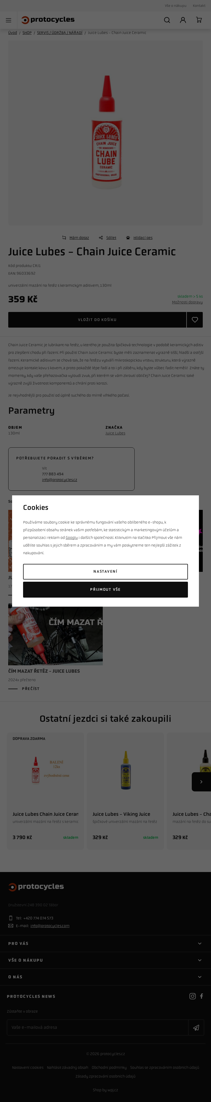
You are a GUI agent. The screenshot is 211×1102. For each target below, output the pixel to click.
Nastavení (105, 571)
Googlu (72, 537)
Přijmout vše (105, 589)
